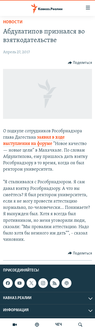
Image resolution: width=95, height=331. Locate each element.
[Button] (80, 63)
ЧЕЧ (58, 325)
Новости (13, 22)
